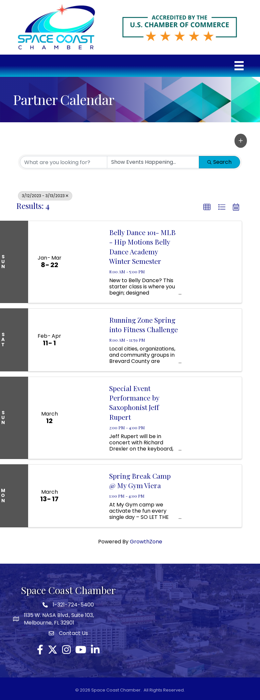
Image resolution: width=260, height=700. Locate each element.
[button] (240, 140)
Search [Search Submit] (219, 162)
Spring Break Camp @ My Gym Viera (140, 480)
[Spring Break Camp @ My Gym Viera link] (87, 496)
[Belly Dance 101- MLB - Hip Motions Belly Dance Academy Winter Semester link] (87, 262)
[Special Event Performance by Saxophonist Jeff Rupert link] (87, 417)
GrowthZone (146, 541)
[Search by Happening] (153, 162)
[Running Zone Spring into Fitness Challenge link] (87, 340)
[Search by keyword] (63, 162)
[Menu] (239, 66)
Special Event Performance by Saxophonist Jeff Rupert (134, 402)
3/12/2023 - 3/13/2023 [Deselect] (45, 195)
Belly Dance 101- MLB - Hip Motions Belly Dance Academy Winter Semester (142, 246)
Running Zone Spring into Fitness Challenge (143, 324)
